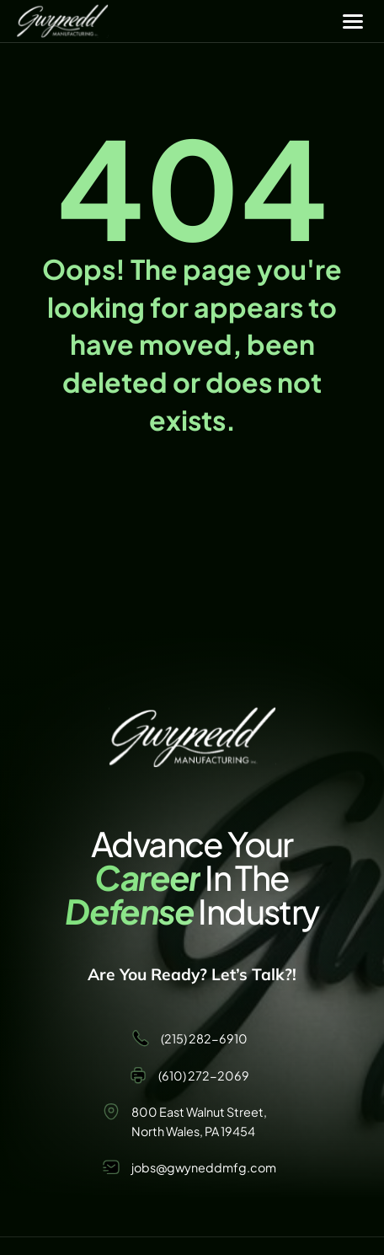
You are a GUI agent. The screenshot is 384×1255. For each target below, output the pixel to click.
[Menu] (353, 21)
